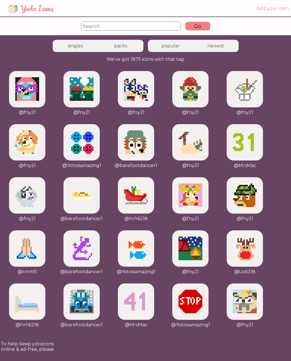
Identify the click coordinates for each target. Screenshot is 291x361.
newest (215, 46)
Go (197, 26)
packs (120, 46)
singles (75, 46)
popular (170, 46)
